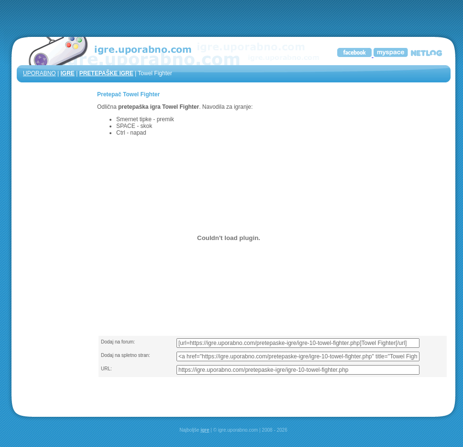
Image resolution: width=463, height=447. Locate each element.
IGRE (67, 73)
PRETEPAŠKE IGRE (106, 73)
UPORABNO (39, 73)
